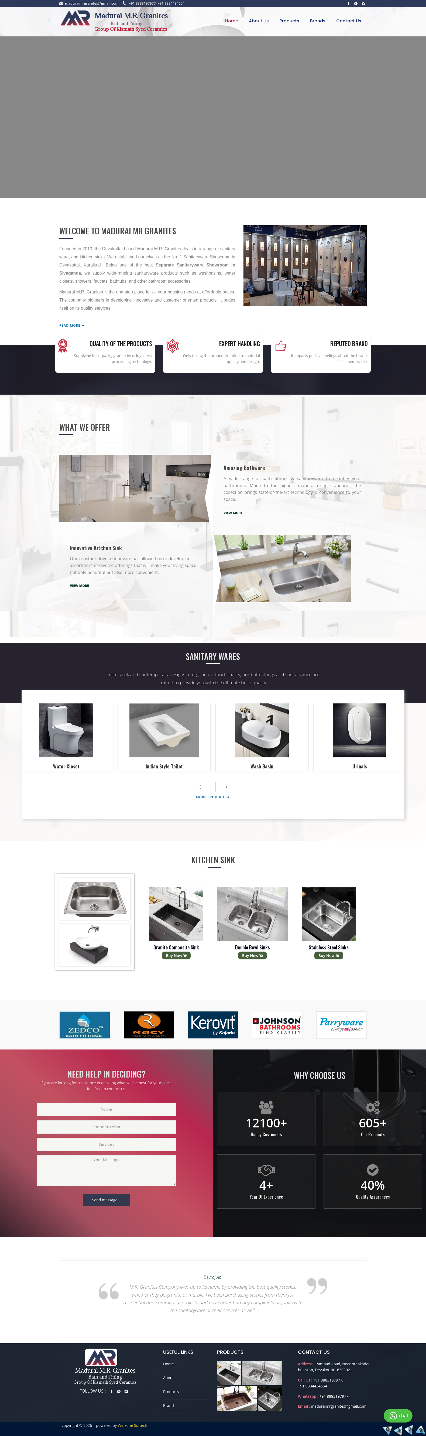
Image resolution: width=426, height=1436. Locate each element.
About (168, 1377)
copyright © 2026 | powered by (89, 1425)
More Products (213, 797)
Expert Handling (239, 343)
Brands (317, 21)
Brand (168, 1405)
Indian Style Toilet (164, 766)
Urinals (359, 766)
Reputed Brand (349, 343)
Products (289, 21)
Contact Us (348, 21)
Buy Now (176, 955)
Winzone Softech (132, 1425)
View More (233, 513)
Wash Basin (261, 766)
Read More (72, 325)
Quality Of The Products (121, 343)
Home (231, 21)
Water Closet (66, 766)
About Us (259, 21)
